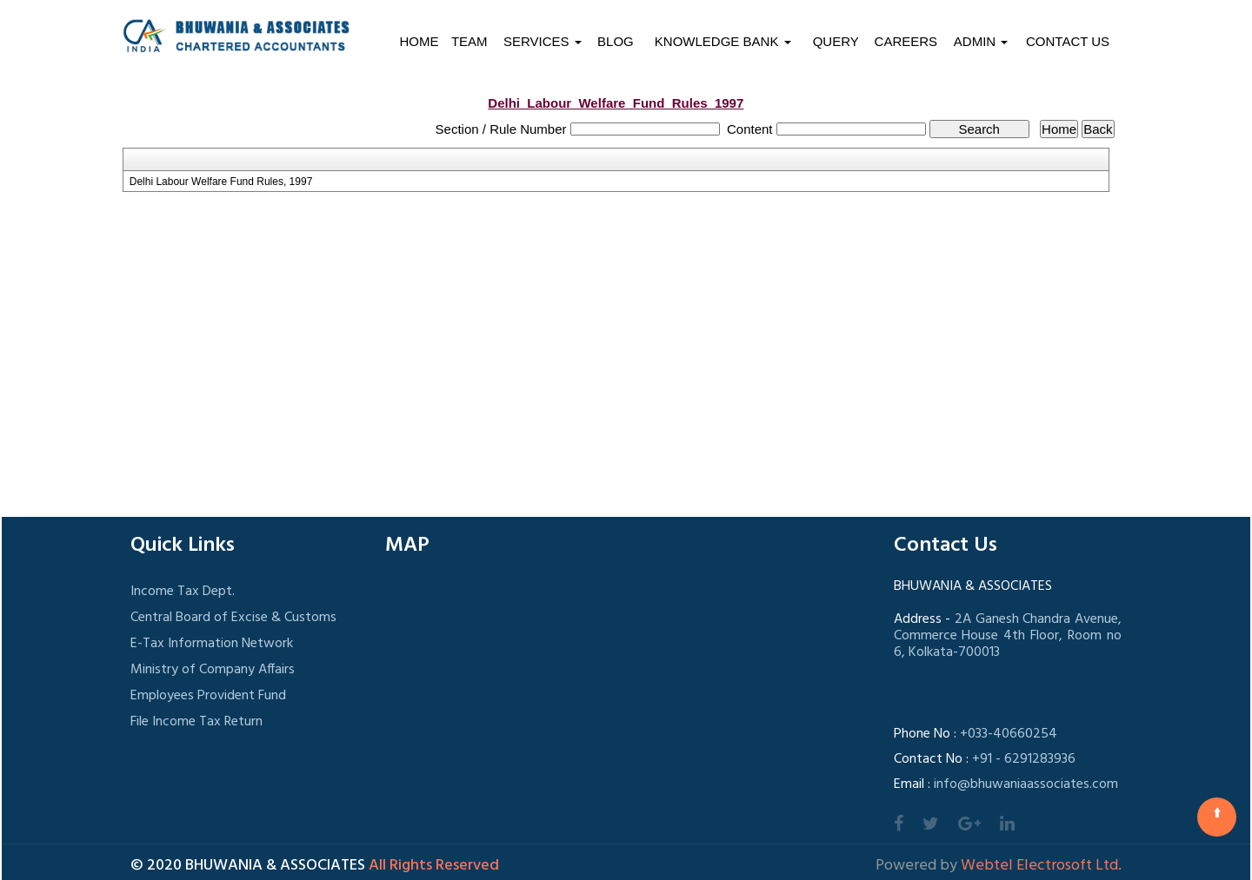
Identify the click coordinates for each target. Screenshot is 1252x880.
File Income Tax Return (196, 722)
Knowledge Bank (723, 41)
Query (836, 41)
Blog (615, 41)
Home (418, 41)
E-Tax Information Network (211, 643)
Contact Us (1067, 41)
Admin (981, 41)
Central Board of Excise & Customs (233, 617)
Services (542, 41)
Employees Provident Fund (208, 696)
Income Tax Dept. (182, 591)
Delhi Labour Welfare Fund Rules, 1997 (221, 181)
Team (469, 41)
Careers (906, 41)
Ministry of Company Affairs (212, 669)
